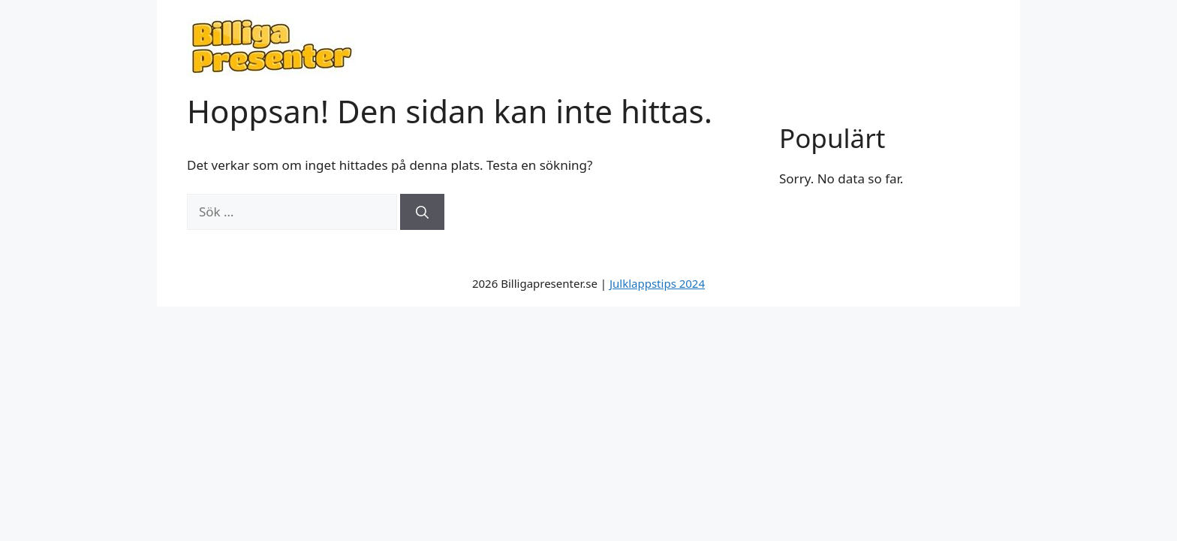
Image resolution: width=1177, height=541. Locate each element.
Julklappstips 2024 (657, 283)
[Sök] (422, 212)
